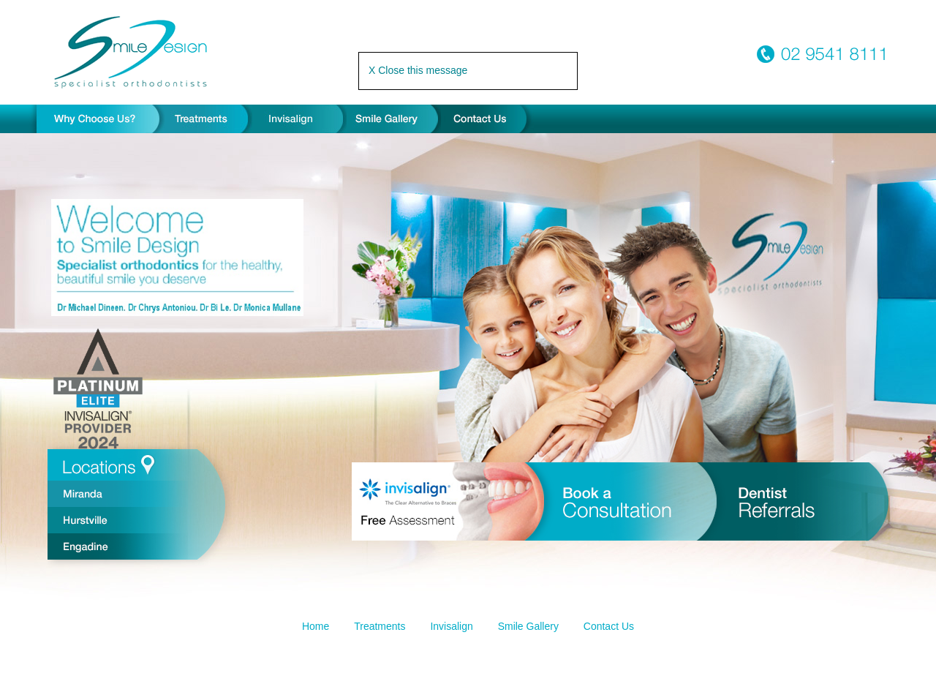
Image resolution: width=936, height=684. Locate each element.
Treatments (379, 626)
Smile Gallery (528, 626)
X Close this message (418, 70)
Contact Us (609, 626)
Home (315, 626)
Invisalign (451, 626)
